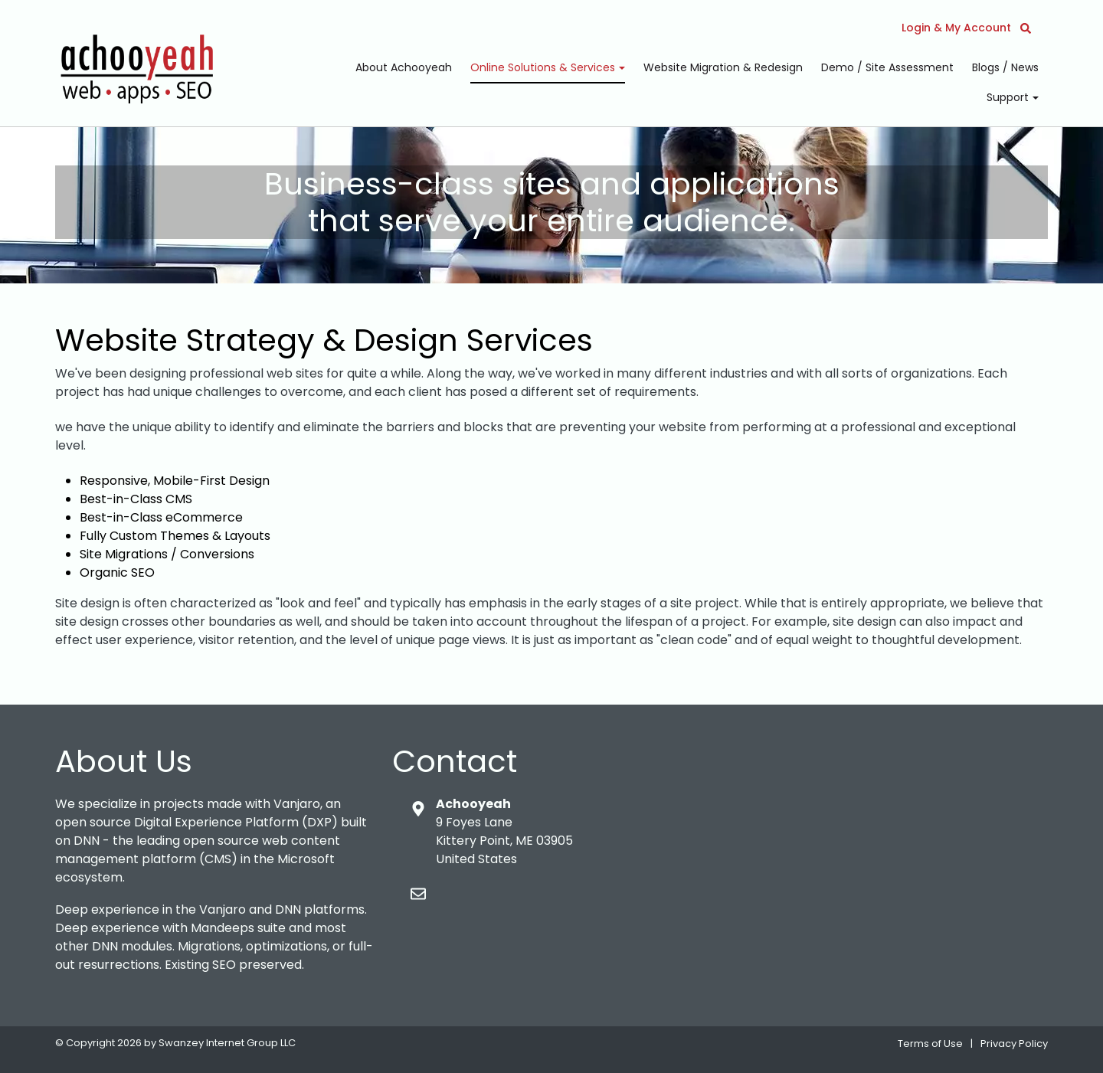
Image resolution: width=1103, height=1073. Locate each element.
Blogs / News (1005, 67)
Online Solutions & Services (544, 67)
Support (1009, 97)
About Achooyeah (403, 67)
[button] (1025, 27)
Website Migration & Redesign (723, 67)
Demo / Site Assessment (887, 67)
